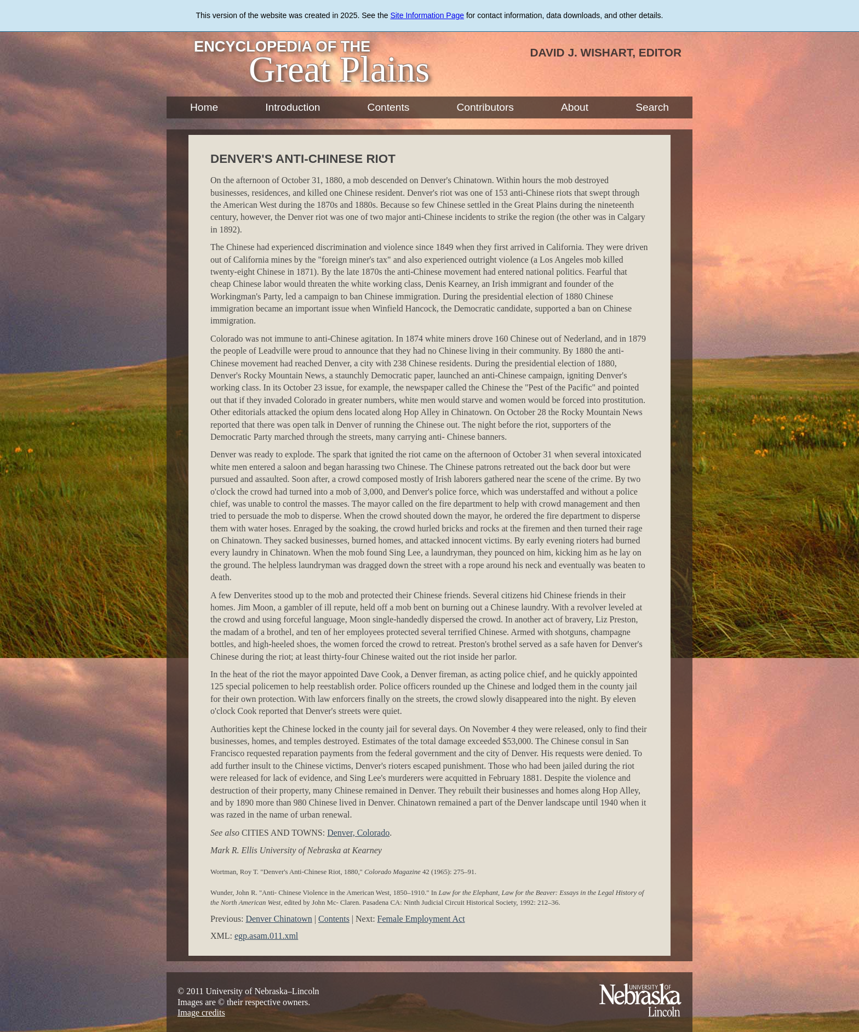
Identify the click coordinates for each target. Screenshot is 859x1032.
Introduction (292, 107)
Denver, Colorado (358, 832)
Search (652, 107)
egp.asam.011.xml (266, 935)
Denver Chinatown (278, 918)
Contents (389, 107)
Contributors (485, 107)
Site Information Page (427, 15)
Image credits (201, 1012)
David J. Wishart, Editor (606, 52)
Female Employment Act (421, 918)
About (574, 107)
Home (204, 107)
